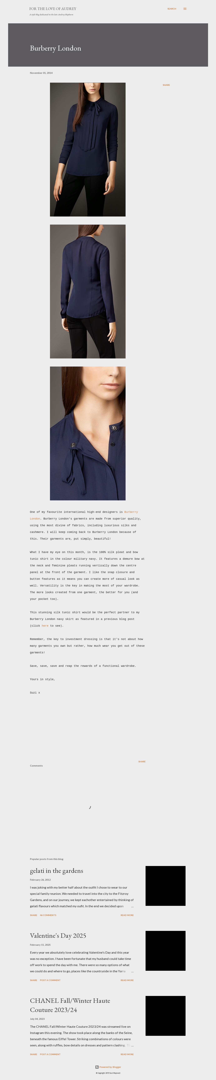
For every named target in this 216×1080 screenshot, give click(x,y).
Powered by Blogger (108, 1067)
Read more (127, 915)
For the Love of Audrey (52, 8)
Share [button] (166, 85)
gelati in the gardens (56, 870)
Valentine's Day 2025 (58, 935)
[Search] (171, 9)
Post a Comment (50, 980)
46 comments (48, 915)
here (46, 625)
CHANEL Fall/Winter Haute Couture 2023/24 (70, 1005)
